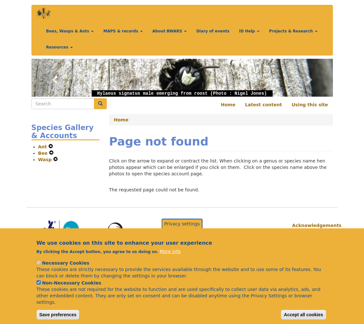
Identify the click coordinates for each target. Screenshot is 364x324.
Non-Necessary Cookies (71, 289)
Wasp (46, 159)
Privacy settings (182, 229)
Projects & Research (293, 31)
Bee (43, 153)
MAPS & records (123, 31)
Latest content (263, 104)
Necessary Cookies (65, 269)
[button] (54, 78)
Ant (43, 146)
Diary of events (212, 31)
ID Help (249, 31)
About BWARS (169, 31)
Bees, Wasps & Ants (70, 31)
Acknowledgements (310, 225)
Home (228, 104)
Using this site (310, 104)
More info (170, 257)
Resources (59, 47)
